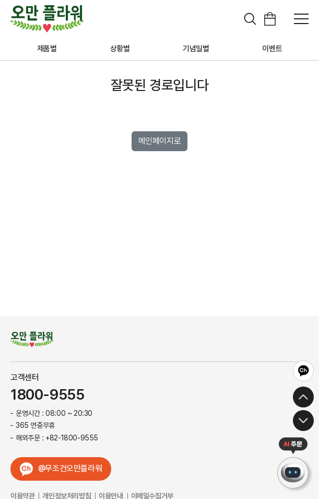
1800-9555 (47, 395)
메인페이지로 (159, 141)
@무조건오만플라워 (70, 468)
